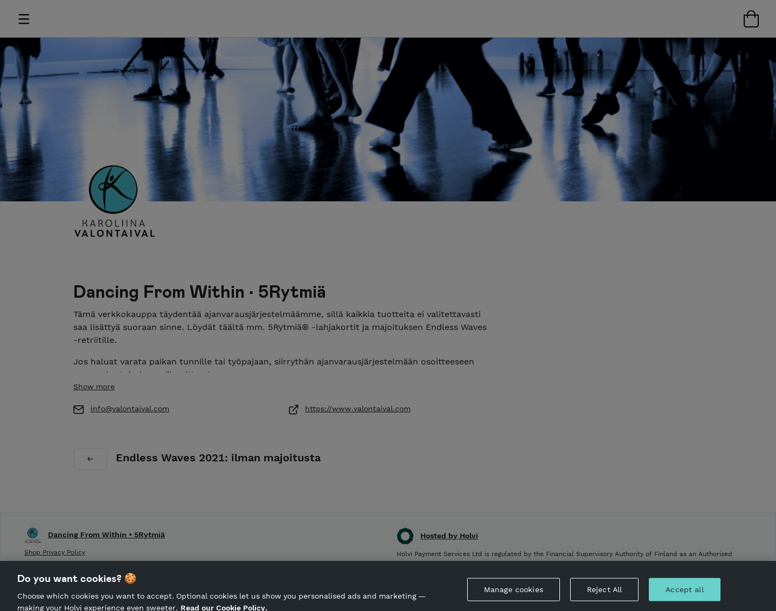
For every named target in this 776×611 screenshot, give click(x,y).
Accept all (684, 594)
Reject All (604, 594)
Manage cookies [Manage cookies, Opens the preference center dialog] (513, 594)
